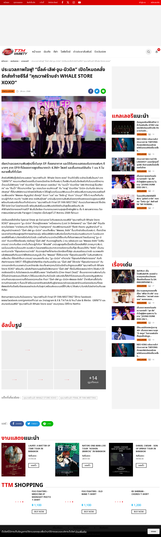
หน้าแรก (6, 2)
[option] (27, 459)
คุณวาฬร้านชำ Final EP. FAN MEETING (78, 397)
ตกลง (153, 531)
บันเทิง (47, 52)
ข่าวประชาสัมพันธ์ (82, 52)
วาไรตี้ (42, 2)
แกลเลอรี (25, 61)
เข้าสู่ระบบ (142, 2)
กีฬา (55, 52)
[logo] (14, 52)
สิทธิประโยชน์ (53, 2)
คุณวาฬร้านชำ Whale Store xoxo (40, 397)
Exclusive (100, 52)
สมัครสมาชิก (155, 2)
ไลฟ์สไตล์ (65, 52)
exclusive (14, 61)
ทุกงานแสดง (18, 2)
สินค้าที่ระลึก (31, 2)
